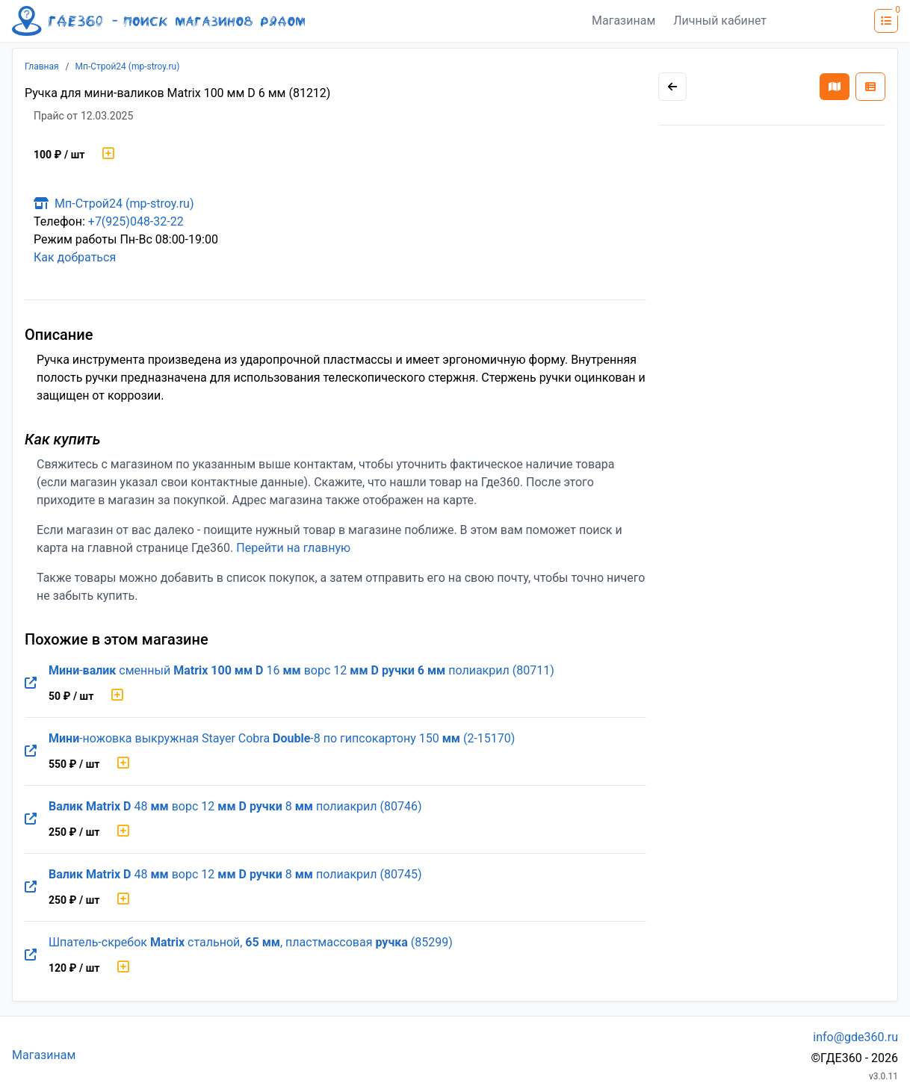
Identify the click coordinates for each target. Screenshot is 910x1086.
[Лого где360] (158, 21)
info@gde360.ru (855, 1037)
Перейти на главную (293, 548)
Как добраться (75, 257)
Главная (42, 66)
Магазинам (623, 20)
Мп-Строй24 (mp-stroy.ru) (127, 66)
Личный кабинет (720, 20)
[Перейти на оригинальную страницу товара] (31, 683)
